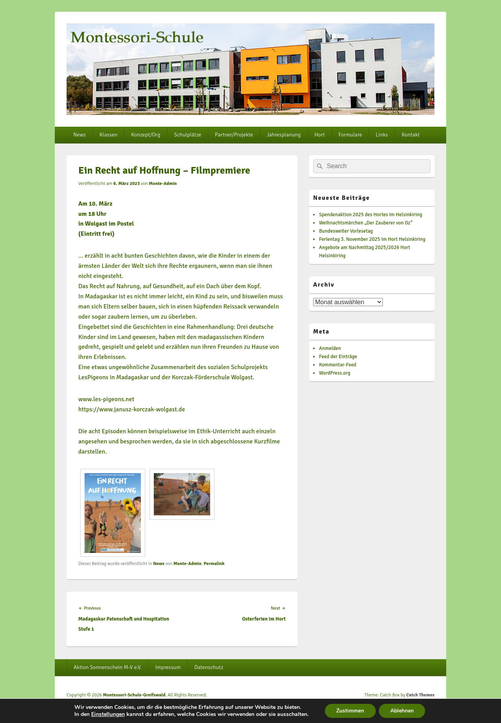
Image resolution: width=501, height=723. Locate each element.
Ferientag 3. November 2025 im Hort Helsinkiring (372, 239)
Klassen (108, 134)
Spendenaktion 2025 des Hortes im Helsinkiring (370, 215)
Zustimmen (350, 710)
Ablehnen (402, 710)
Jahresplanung (284, 134)
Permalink (214, 564)
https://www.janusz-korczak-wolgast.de (131, 409)
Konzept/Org (145, 134)
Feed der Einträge (338, 356)
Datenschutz (208, 667)
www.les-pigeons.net (106, 399)
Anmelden (330, 348)
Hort (319, 134)
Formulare (350, 134)
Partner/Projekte (234, 134)
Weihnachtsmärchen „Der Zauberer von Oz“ (366, 223)
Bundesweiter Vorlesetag (346, 231)
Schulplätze (187, 134)
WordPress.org (334, 373)
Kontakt (411, 134)
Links (382, 134)
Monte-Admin (163, 184)
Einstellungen (107, 714)
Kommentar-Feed (337, 365)
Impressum (168, 667)
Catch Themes (420, 695)
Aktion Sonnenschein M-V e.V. (108, 667)
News (79, 134)
